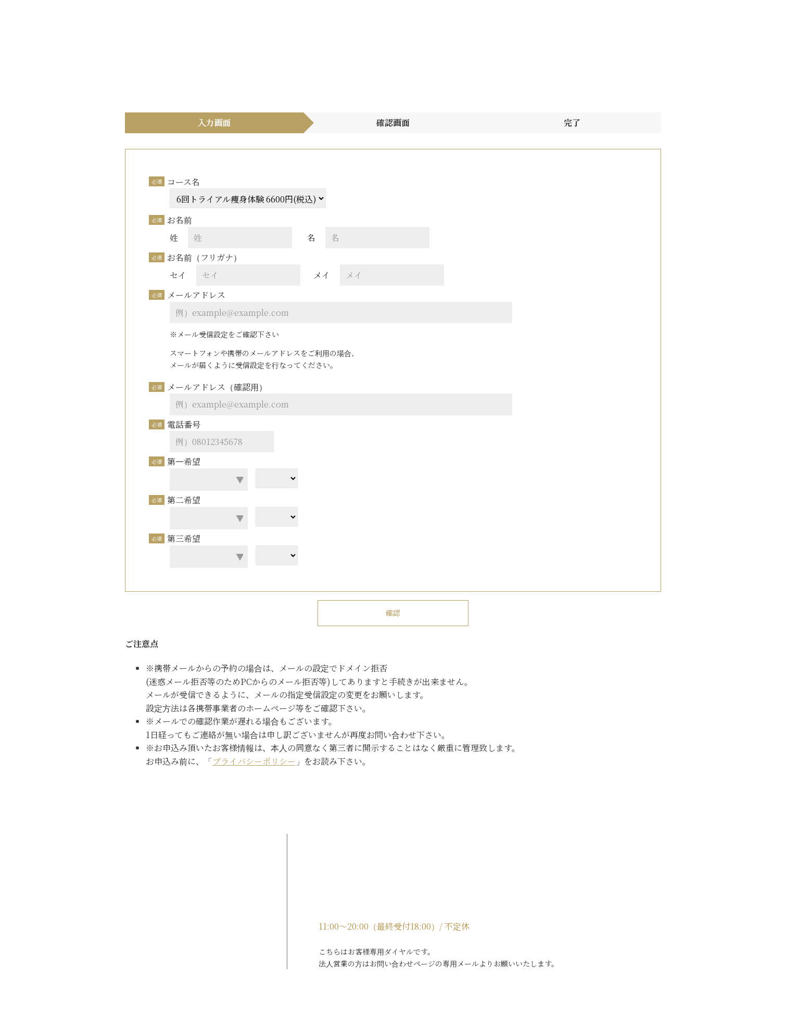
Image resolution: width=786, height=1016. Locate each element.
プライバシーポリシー (225, 761)
